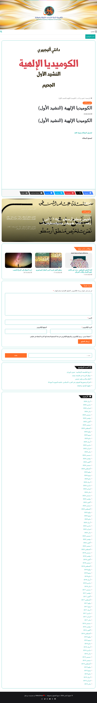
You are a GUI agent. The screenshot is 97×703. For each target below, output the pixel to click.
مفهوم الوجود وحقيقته (84, 385)
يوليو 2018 (87, 569)
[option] (48, 220)
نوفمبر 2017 (87, 593)
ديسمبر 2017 (87, 590)
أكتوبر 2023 (87, 502)
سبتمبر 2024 (87, 465)
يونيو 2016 (87, 640)
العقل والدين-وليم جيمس (83, 379)
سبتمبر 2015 (87, 660)
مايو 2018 (88, 576)
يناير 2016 (87, 653)
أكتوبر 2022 (87, 542)
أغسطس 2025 (86, 428)
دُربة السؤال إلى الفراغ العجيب (22, 270)
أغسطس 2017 (86, 600)
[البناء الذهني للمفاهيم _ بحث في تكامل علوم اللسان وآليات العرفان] (78, 260)
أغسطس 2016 (86, 633)
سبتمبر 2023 (87, 505)
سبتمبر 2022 (87, 546)
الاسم (90, 318)
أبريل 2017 (87, 610)
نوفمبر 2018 (87, 556)
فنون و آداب (80, 98)
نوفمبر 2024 (87, 458)
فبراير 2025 (87, 448)
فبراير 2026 (87, 408)
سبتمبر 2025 (87, 425)
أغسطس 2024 (86, 468)
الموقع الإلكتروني (42, 327)
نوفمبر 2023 (87, 499)
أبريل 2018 (87, 579)
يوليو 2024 (87, 472)
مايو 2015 (88, 674)
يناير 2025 (87, 452)
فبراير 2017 (87, 616)
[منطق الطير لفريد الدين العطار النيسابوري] (48, 260)
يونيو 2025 (87, 435)
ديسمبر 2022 (87, 536)
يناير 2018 (87, 586)
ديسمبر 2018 (87, 553)
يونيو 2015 (87, 670)
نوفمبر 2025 (87, 418)
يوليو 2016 (87, 637)
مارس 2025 (87, 445)
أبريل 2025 (87, 442)
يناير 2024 (87, 492)
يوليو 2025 (87, 431)
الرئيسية (88, 98)
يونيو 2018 (87, 573)
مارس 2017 (87, 613)
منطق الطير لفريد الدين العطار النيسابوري (49, 270)
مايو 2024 (88, 479)
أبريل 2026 (87, 401)
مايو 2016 (88, 643)
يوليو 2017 (87, 603)
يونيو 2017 (87, 606)
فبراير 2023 (87, 529)
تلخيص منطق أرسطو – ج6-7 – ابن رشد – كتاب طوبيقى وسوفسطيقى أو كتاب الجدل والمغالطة (66, 221)
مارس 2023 (87, 526)
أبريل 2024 (87, 482)
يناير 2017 (87, 620)
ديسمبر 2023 (87, 495)
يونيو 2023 (87, 516)
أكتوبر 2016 (87, 630)
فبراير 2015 (87, 680)
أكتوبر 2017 (87, 596)
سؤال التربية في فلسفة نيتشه (81, 375)
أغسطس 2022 (86, 549)
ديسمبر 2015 (87, 657)
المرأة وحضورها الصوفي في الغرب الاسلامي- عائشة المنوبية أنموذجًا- (69, 382)
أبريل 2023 (87, 522)
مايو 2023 (88, 519)
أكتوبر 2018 (87, 559)
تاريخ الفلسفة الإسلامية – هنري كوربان (79, 372)
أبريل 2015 (87, 677)
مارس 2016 (87, 650)
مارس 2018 (87, 583)
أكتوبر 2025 (87, 421)
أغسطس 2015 (86, 664)
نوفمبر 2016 (87, 627)
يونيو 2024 (87, 475)
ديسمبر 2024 (87, 455)
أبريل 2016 (87, 647)
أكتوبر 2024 (87, 462)
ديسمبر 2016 (87, 623)
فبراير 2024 (87, 489)
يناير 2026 (87, 411)
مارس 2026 (87, 405)
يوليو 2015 (87, 667)
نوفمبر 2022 (87, 539)
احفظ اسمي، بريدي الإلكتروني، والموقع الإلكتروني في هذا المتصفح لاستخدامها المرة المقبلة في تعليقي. (60, 336)
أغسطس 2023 (86, 509)
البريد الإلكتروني (87, 327)
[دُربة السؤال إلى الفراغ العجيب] (18, 260)
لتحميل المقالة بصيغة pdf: (83, 133)
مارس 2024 (87, 485)
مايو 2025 (88, 438)
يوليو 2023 (87, 512)
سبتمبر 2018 (87, 563)
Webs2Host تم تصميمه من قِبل (33, 695)
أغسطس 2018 (86, 566)
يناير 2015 (87, 684)
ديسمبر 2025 (87, 415)
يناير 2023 (87, 532)
